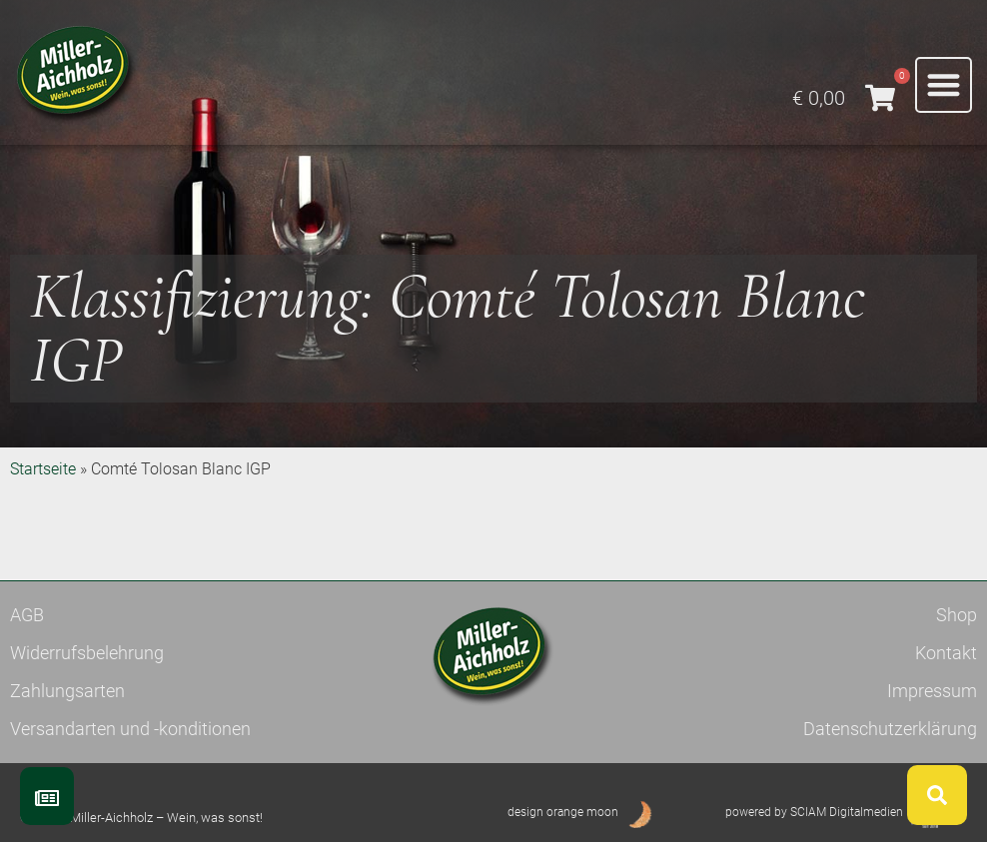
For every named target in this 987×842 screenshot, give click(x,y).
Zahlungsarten (67, 690)
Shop (956, 614)
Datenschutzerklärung (890, 728)
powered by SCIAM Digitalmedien (814, 812)
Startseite (43, 468)
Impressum (932, 690)
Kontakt (946, 652)
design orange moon (562, 812)
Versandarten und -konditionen (130, 728)
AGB (27, 614)
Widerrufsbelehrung (87, 652)
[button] (943, 85)
